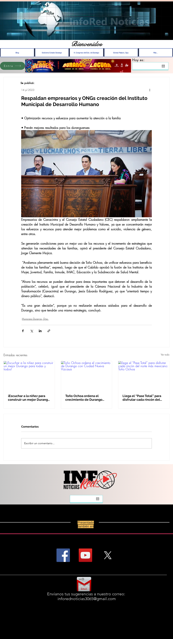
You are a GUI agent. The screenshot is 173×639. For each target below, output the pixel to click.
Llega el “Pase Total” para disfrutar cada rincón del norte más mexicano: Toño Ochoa (142, 397)
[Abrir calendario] (163, 66)
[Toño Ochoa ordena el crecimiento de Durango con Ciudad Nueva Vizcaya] (86, 375)
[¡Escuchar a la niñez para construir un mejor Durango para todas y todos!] (29, 375)
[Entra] (12, 66)
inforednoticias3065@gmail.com (87, 598)
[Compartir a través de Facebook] (23, 330)
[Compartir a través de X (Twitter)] (31, 330)
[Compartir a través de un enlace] (48, 330)
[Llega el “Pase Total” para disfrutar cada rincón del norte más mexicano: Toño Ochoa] (143, 375)
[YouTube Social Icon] (85, 555)
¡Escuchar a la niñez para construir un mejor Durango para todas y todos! (29, 397)
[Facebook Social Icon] (63, 555)
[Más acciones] (150, 90)
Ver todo (165, 354)
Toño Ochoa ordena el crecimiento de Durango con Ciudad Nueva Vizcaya (85, 397)
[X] (107, 555)
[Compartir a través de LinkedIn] (40, 330)
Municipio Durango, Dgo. (35, 318)
